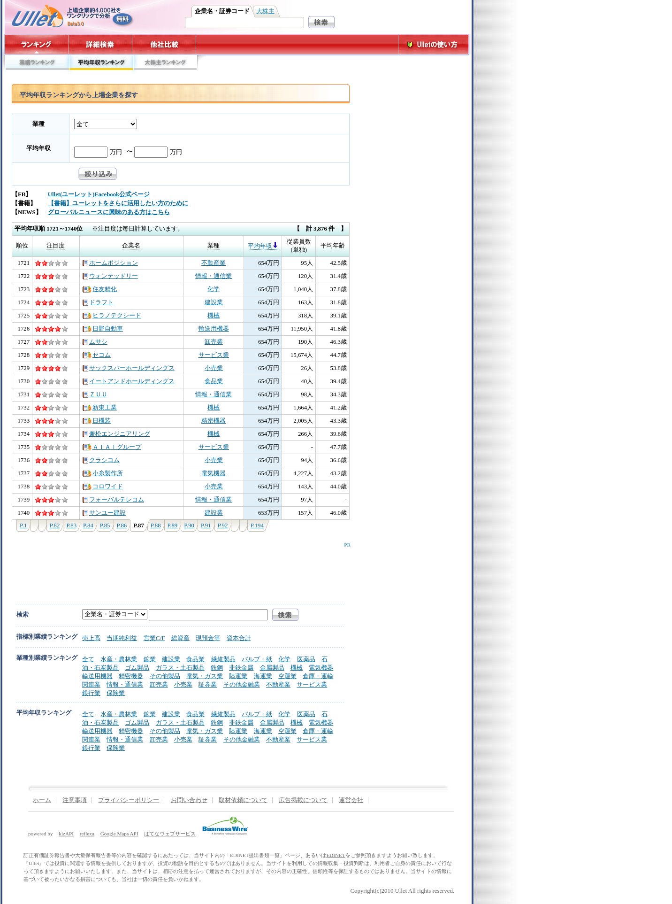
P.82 (55, 525)
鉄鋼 (217, 667)
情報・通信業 (213, 276)
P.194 (257, 525)
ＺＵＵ (94, 394)
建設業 (214, 302)
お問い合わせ (189, 800)
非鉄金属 (241, 667)
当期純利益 (122, 637)
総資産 (180, 637)
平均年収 (38, 148)
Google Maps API (119, 833)
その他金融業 (241, 684)
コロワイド (102, 486)
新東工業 (99, 407)
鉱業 (150, 659)
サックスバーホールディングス (128, 368)
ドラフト (98, 302)
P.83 (71, 525)
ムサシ (94, 342)
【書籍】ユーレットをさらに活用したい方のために (118, 203)
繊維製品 (223, 659)
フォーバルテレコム (113, 499)
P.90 (189, 525)
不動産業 (213, 263)
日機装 (96, 420)
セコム (96, 355)
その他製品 (165, 676)
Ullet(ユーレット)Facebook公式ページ (99, 194)
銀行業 (91, 692)
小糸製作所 (102, 473)
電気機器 (213, 473)
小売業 (214, 368)
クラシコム (101, 460)
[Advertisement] (179, 569)
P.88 (156, 525)
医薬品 (306, 659)
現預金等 (208, 637)
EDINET (335, 855)
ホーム (42, 800)
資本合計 (239, 637)
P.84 (88, 525)
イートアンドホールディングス (128, 381)
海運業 (263, 676)
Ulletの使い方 (433, 44)
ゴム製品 (137, 667)
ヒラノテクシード (111, 315)
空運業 (287, 676)
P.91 (206, 525)
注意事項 (74, 800)
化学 (213, 289)
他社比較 (165, 44)
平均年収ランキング (101, 65)
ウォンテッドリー (110, 276)
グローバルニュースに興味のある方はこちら (109, 212)
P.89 (173, 525)
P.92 (223, 525)
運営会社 (351, 800)
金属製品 (272, 667)
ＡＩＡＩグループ (111, 447)
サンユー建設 (104, 513)
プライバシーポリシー (128, 800)
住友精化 (99, 289)
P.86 (122, 525)
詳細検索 (101, 44)
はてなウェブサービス (170, 833)
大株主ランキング (165, 65)
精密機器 (213, 420)
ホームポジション (110, 263)
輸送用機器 (214, 328)
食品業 (214, 381)
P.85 (105, 525)
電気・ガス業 (204, 676)
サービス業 (214, 355)
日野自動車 (102, 328)
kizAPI (66, 833)
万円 (116, 152)
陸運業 (238, 676)
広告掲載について (303, 800)
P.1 (23, 525)
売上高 (91, 637)
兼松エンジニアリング (116, 434)
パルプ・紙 (257, 659)
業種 (38, 124)
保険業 (116, 692)
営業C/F (154, 637)
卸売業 (214, 342)
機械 (213, 315)
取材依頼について (243, 800)
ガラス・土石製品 (180, 667)
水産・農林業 (118, 659)
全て (88, 659)
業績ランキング (37, 65)
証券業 (208, 684)
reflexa (87, 833)
